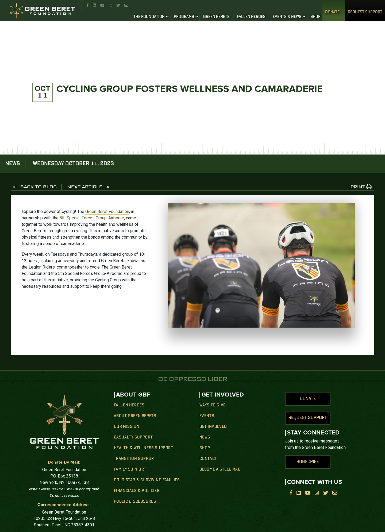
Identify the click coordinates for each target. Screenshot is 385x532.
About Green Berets (135, 416)
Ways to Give (212, 405)
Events (206, 416)
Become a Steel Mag (220, 469)
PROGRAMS (184, 17)
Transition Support (135, 459)
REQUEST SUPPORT (365, 12)
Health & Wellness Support (143, 448)
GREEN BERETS (216, 17)
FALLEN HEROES (251, 17)
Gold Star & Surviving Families (147, 480)
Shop (204, 448)
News (204, 437)
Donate (332, 12)
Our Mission (127, 427)
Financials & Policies (137, 491)
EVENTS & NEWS (287, 17)
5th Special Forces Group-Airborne (92, 217)
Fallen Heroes (129, 405)
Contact (208, 459)
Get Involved (213, 427)
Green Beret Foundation (107, 211)
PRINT (358, 187)
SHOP (315, 17)
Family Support (130, 469)
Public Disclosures (135, 501)
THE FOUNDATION (149, 17)
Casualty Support (133, 437)
